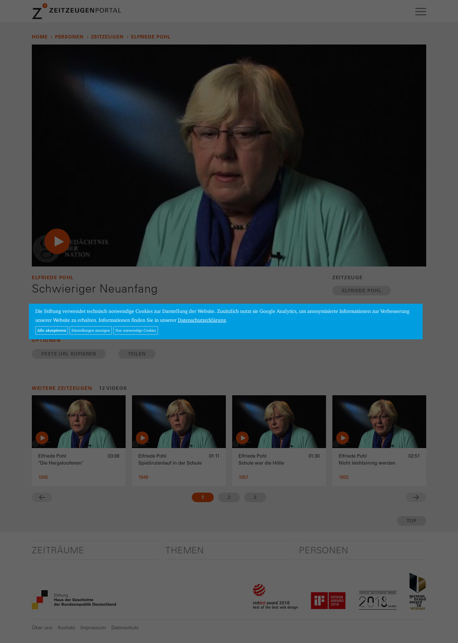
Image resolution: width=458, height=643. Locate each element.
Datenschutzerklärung (202, 320)
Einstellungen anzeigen (91, 330)
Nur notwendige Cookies (135, 330)
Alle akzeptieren (51, 330)
